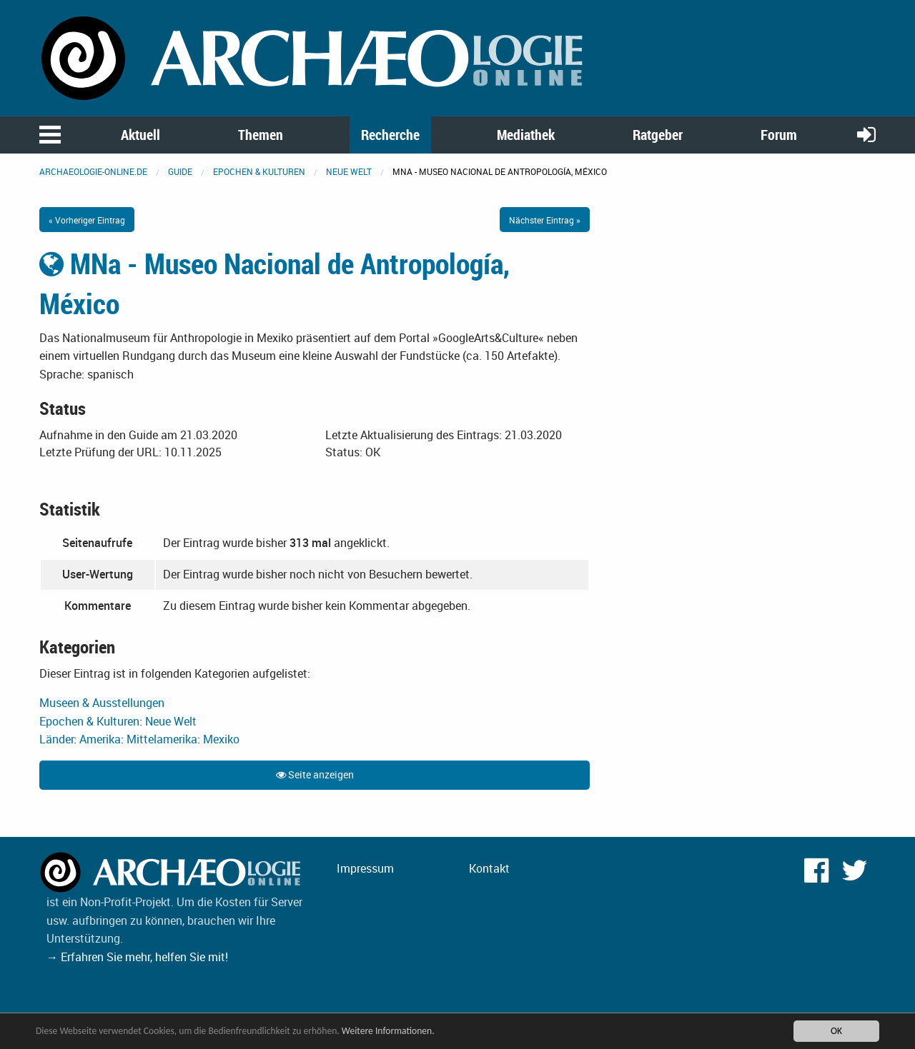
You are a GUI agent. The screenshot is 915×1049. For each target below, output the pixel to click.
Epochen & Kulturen (259, 171)
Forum (779, 134)
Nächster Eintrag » (544, 220)
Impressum (365, 868)
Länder (56, 739)
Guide (180, 171)
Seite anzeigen (315, 774)
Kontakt (489, 868)
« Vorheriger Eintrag (87, 220)
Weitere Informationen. (388, 1031)
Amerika (100, 739)
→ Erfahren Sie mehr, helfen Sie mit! (137, 957)
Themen (260, 134)
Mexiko (221, 739)
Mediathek (526, 134)
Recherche (390, 134)
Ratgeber (658, 134)
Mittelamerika (162, 739)
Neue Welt (349, 171)
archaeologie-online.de (93, 171)
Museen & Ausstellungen (101, 703)
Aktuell (140, 134)
